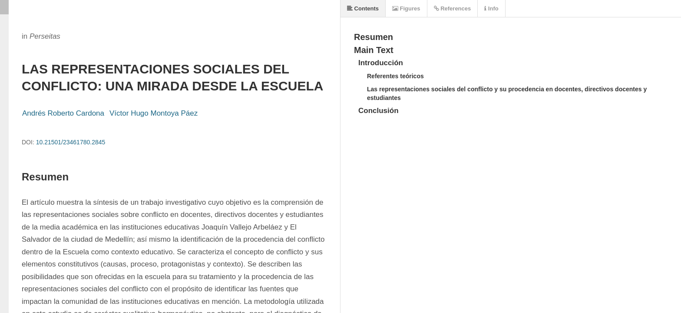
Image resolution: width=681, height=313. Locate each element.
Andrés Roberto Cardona (63, 113)
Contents (363, 8)
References (452, 8)
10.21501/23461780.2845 (71, 142)
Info (491, 8)
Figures (406, 8)
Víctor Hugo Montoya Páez (153, 113)
